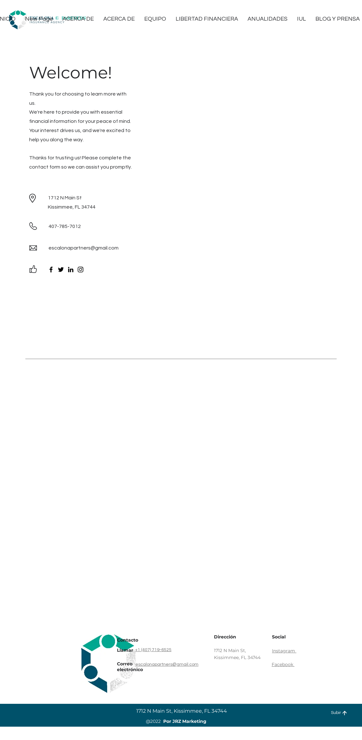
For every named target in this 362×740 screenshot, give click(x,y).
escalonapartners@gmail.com (83, 247)
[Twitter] (61, 269)
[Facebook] (51, 269)
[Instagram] (80, 269)
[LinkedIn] (70, 269)
